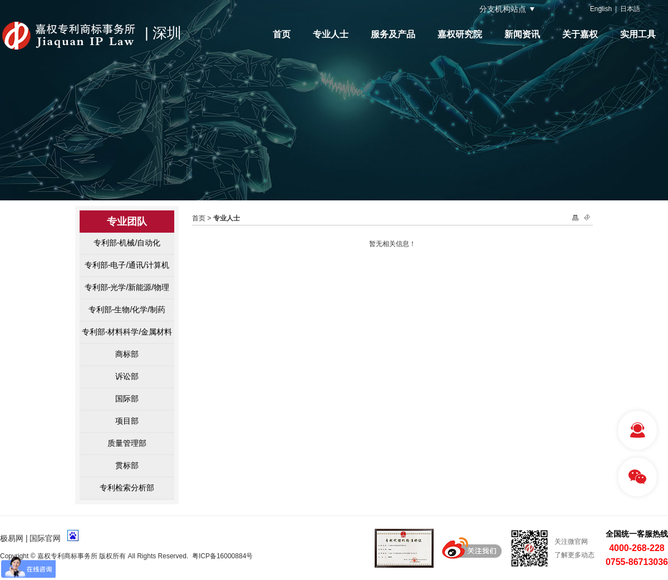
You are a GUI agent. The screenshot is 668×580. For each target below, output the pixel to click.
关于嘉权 (580, 34)
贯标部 (127, 465)
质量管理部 (126, 443)
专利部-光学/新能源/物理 (127, 287)
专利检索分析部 (127, 487)
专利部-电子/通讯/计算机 (127, 264)
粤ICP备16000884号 (222, 556)
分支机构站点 (502, 8)
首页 (282, 34)
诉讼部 (127, 376)
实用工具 (638, 34)
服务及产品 (393, 34)
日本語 (630, 9)
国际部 (127, 398)
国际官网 (45, 538)
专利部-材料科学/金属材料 (127, 331)
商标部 (127, 354)
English (601, 9)
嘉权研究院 (460, 34)
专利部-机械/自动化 (127, 242)
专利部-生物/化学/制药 (127, 309)
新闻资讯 (522, 34)
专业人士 (330, 34)
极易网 (11, 538)
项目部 (127, 420)
